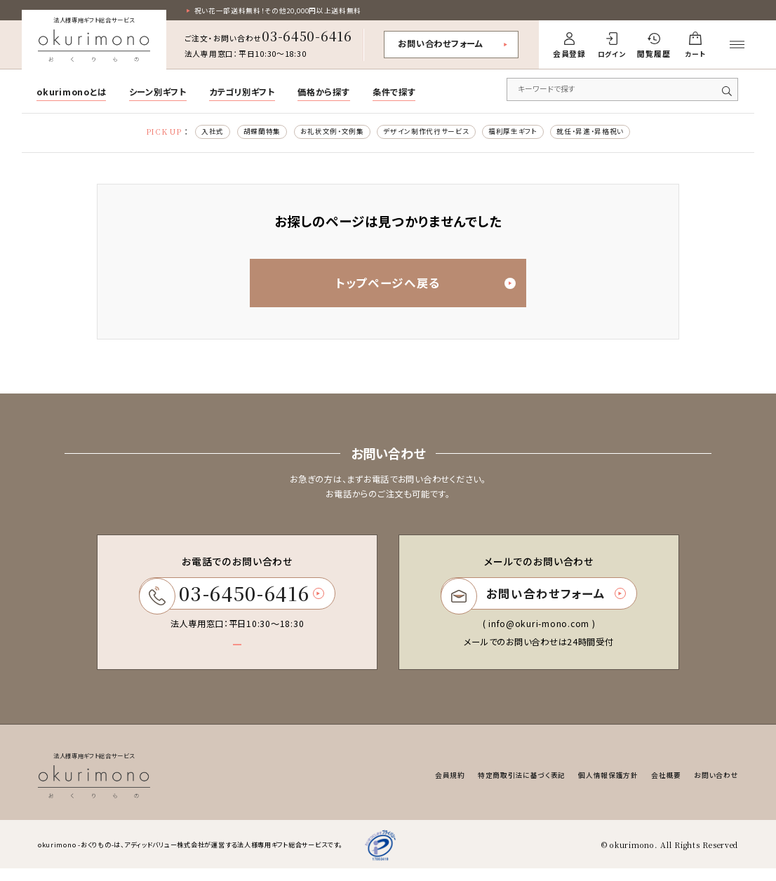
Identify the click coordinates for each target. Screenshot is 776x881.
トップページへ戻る (416, 288)
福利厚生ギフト (522, 133)
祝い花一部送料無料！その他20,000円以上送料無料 (287, 11)
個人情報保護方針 (598, 788)
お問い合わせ (714, 788)
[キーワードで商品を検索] (622, 90)
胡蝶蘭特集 (246, 133)
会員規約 (425, 788)
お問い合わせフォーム (440, 45)
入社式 (193, 133)
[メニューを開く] (737, 46)
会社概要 (659, 788)
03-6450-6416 (307, 37)
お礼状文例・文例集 (323, 133)
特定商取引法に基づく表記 (503, 788)
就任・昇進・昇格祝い (607, 133)
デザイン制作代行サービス (427, 133)
